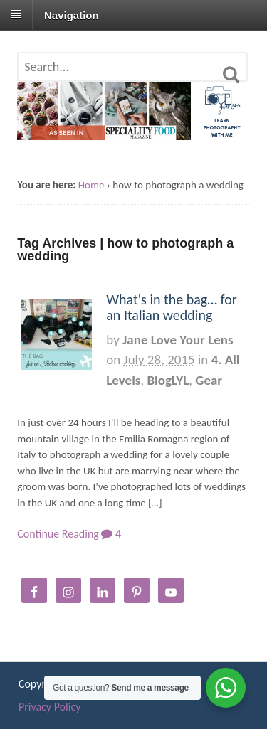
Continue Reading (58, 534)
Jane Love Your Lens (177, 339)
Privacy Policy (50, 706)
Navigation (71, 15)
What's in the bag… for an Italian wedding (171, 307)
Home (91, 185)
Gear (208, 380)
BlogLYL (168, 380)
